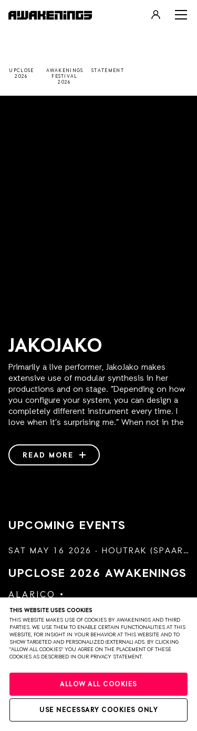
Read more (54, 455)
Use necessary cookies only (98, 710)
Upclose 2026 (97, 574)
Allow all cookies (98, 684)
